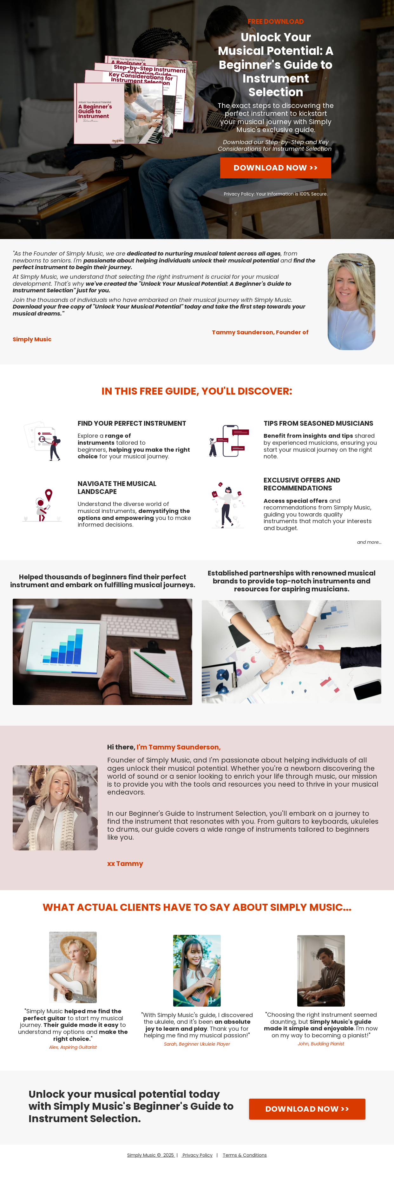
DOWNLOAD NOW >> (275, 167)
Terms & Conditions (245, 1155)
